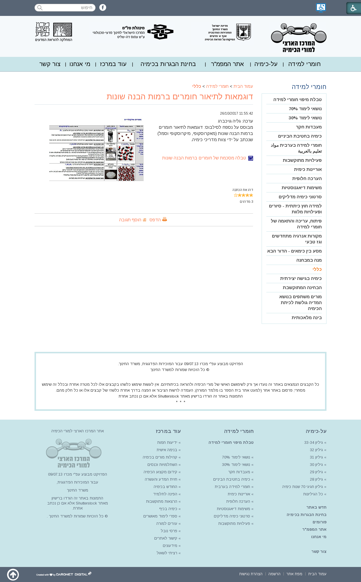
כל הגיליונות (313, 494)
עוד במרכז (113, 64)
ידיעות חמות (167, 442)
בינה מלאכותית (307, 317)
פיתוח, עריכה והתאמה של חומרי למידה (296, 223)
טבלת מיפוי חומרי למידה (297, 99)
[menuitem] (304, 64)
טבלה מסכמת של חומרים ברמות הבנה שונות (207, 157)
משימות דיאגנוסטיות (302, 187)
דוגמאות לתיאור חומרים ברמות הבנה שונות (180, 96)
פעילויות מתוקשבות (302, 160)
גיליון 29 (316, 472)
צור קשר (49, 64)
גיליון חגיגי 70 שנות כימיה (302, 486)
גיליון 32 (316, 450)
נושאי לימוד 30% (305, 117)
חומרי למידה (304, 64)
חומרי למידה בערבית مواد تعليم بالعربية (296, 148)
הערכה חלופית (307, 178)
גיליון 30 (316, 464)
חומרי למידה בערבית (232, 486)
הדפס (155, 219)
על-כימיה (266, 64)
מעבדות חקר (309, 126)
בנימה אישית (167, 450)
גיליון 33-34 (313, 442)
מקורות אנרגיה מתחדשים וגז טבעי (297, 238)
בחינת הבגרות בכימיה (168, 64)
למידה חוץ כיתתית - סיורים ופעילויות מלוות (295, 208)
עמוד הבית (243, 86)
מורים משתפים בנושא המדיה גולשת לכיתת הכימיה (300, 302)
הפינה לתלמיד (164, 494)
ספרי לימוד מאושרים (160, 516)
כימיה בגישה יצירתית (301, 278)
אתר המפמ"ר (227, 64)
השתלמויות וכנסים (162, 464)
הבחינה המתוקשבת (302, 287)
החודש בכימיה (164, 486)
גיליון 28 (316, 479)
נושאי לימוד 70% (305, 108)
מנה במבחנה (309, 260)
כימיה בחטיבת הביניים (300, 136)
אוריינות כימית (308, 169)
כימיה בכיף (168, 509)
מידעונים (170, 545)
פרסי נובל (169, 531)
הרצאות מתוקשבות (161, 501)
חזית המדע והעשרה (160, 479)
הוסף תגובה (130, 219)
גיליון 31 (316, 457)
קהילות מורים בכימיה (160, 457)
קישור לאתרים (165, 538)
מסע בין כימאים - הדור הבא (294, 250)
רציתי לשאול (167, 553)
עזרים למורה (166, 523)
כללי (196, 86)
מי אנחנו (79, 64)
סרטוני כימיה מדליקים (300, 196)
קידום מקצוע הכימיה (160, 472)
